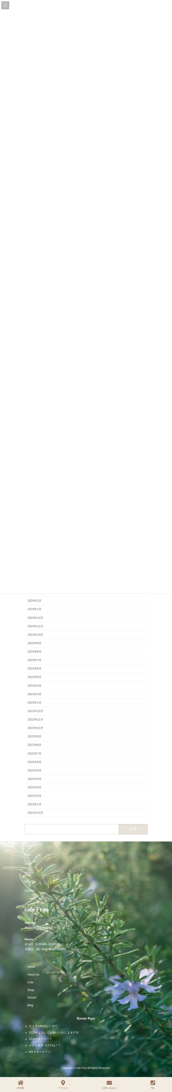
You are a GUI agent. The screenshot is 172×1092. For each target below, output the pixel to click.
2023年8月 (34, 651)
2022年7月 (34, 753)
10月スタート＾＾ (40, 1039)
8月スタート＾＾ (40, 1051)
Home (31, 967)
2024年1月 (34, 609)
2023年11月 (35, 626)
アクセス (63, 1084)
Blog (27, 881)
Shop (28, 863)
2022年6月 (34, 762)
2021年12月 (35, 813)
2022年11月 (35, 719)
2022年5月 (34, 770)
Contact (29, 890)
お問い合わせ (109, 1084)
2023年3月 (34, 694)
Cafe (28, 854)
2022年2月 (34, 796)
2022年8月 (34, 745)
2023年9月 (34, 643)
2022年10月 (35, 728)
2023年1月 (34, 702)
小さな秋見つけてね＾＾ (45, 1045)
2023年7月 (34, 660)
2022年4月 (34, 779)
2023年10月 (35, 634)
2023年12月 (35, 618)
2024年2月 (34, 601)
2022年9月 (34, 736)
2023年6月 (34, 669)
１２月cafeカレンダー (43, 1026)
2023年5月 (34, 677)
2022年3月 (34, 787)
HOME (20, 1084)
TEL (153, 1084)
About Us (30, 846)
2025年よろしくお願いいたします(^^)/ (53, 1032)
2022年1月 (34, 804)
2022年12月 (35, 711)
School (29, 872)
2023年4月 (34, 685)
